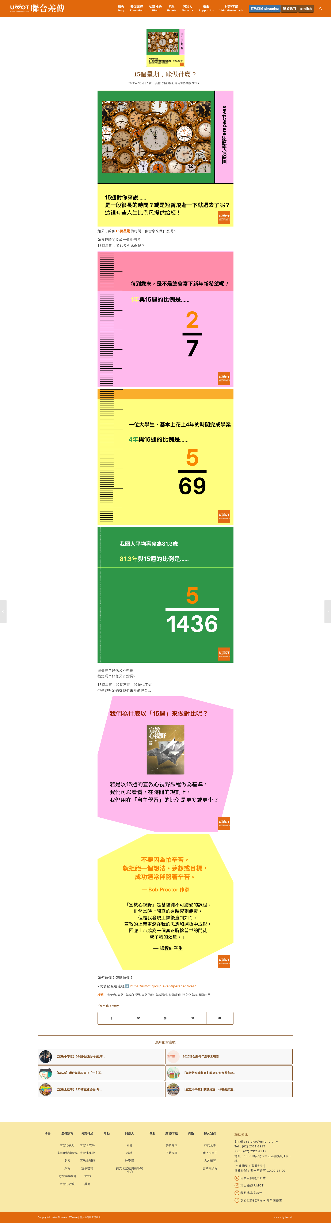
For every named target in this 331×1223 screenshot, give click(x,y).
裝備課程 (175, 994)
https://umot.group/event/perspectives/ (163, 986)
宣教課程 (161, 994)
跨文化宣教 (189, 994)
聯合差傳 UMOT (249, 1185)
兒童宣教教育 (67, 1176)
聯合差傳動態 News (187, 83)
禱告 (47, 1133)
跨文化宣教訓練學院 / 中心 (129, 1170)
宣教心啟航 (67, 1184)
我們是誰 (210, 1145)
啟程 (67, 1168)
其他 (158, 83)
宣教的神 (148, 994)
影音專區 (172, 1145)
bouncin (289, 1217)
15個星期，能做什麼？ (165, 74)
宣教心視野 (132, 994)
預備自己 (205, 994)
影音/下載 (171, 1133)
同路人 (129, 1133)
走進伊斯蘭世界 (67, 1153)
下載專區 (172, 1153)
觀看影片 (257, 1165)
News (87, 1176)
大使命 (111, 994)
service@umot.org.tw (262, 1141)
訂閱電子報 (210, 1168)
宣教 (121, 994)
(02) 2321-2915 (253, 1146)
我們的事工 (210, 1153)
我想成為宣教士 (249, 1192)
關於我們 (210, 1133)
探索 (67, 1160)
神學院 (129, 1160)
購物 (191, 1133)
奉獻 (152, 1133)
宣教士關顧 (87, 1160)
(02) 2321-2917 (254, 1151)
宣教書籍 (87, 1168)
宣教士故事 (87, 1145)
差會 (129, 1145)
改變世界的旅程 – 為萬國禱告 (258, 1200)
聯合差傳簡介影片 (250, 1178)
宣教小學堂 (87, 1153)
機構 (129, 1153)
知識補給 (167, 83)
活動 (107, 1133)
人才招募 (210, 1160)
